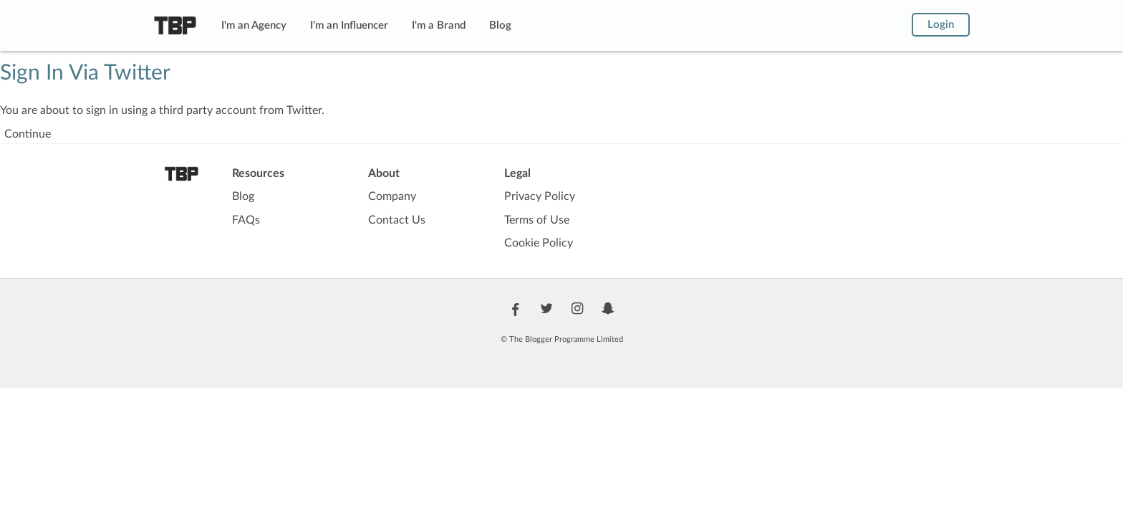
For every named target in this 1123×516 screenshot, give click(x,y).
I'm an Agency (253, 25)
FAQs (246, 220)
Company (392, 196)
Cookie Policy (538, 243)
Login (940, 24)
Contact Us (396, 220)
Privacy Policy (539, 196)
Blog (500, 25)
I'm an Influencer (349, 25)
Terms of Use (536, 220)
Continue (27, 134)
